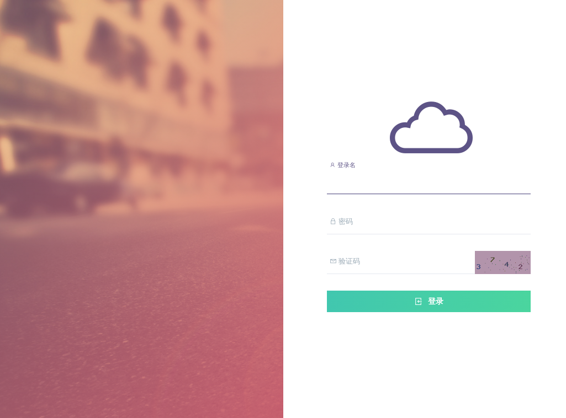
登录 (428, 301)
